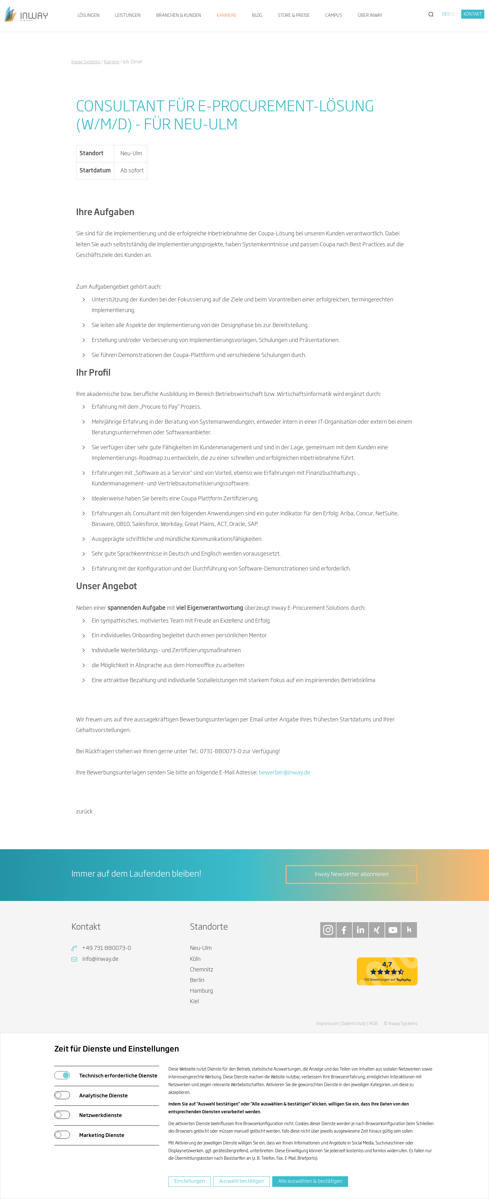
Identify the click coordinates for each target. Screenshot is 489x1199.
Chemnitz (201, 970)
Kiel (194, 1001)
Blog (257, 15)
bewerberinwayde (284, 773)
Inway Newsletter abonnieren (352, 874)
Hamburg (201, 991)
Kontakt (473, 14)
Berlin (197, 980)
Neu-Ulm (201, 948)
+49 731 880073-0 (106, 948)
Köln (195, 959)
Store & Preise (294, 15)
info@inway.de (100, 959)
